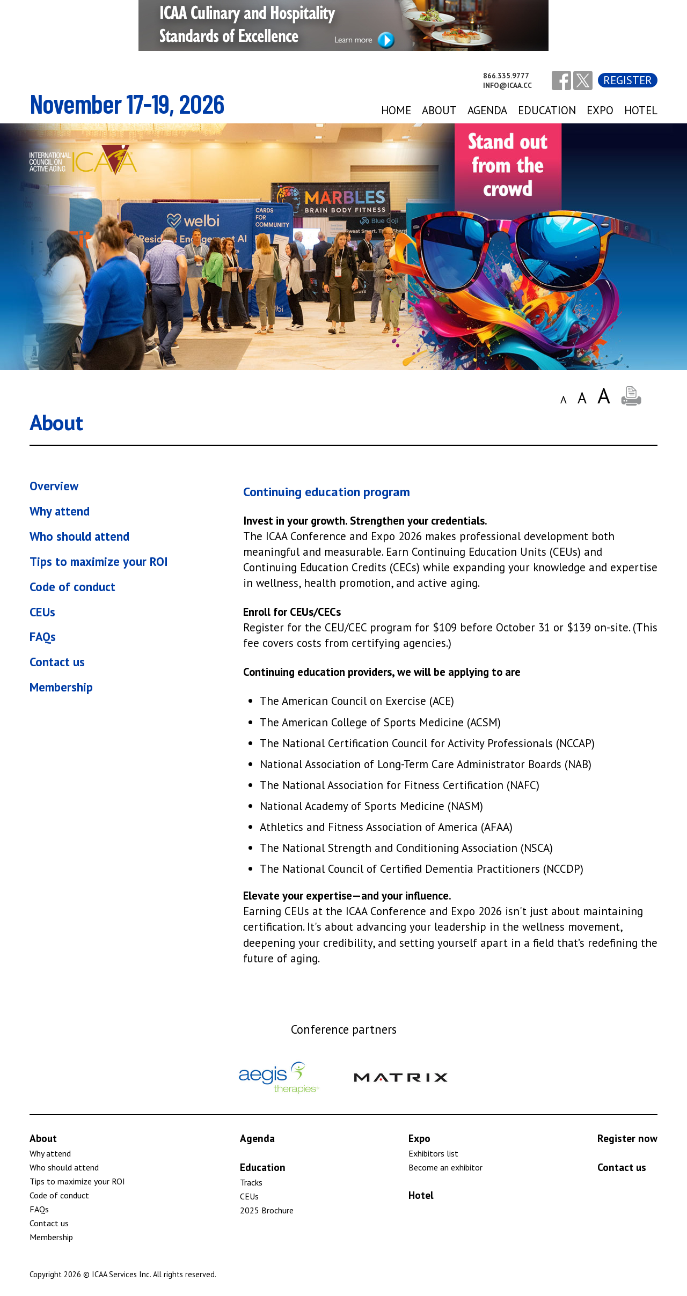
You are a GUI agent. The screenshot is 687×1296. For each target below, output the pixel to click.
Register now (627, 1138)
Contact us (57, 661)
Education (547, 110)
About (439, 110)
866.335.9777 (506, 75)
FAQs (43, 636)
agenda (487, 110)
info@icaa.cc (507, 85)
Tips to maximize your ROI (99, 561)
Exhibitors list (433, 1153)
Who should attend (79, 536)
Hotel (640, 110)
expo (600, 110)
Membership (61, 687)
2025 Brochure (267, 1210)
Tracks (251, 1182)
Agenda (257, 1138)
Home (396, 110)
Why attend (60, 511)
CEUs (42, 612)
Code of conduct (72, 586)
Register (627, 80)
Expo (419, 1138)
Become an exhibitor (445, 1167)
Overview (54, 486)
